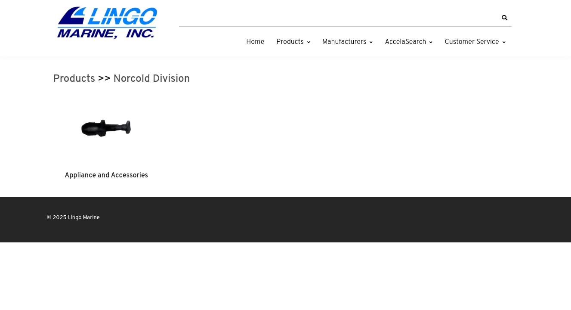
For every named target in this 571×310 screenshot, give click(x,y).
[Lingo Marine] (107, 22)
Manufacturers (344, 42)
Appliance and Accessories (106, 175)
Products (289, 42)
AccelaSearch (405, 42)
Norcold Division (152, 79)
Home (255, 42)
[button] (505, 18)
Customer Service (471, 42)
